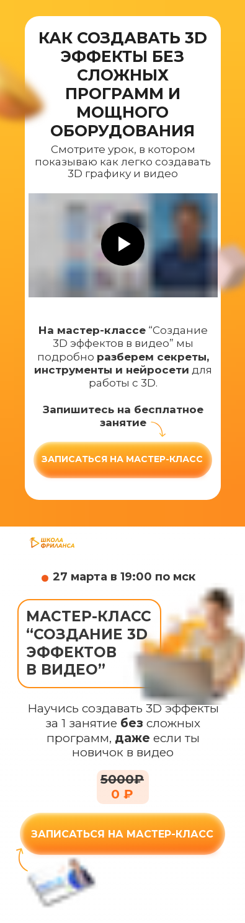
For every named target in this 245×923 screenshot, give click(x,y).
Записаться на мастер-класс (122, 459)
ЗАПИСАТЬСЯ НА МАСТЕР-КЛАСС (122, 834)
